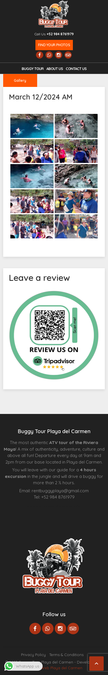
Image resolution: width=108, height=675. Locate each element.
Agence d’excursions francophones (38, 506)
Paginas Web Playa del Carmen (54, 668)
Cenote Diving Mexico (75, 506)
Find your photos (54, 45)
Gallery (20, 80)
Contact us (76, 68)
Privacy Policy (33, 654)
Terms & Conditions (66, 654)
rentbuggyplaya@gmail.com (60, 490)
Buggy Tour (32, 68)
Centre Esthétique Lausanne (59, 506)
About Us (54, 68)
